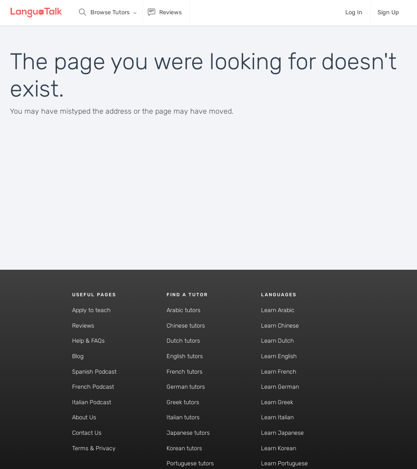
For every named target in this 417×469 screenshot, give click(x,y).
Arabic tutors (183, 310)
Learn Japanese (282, 432)
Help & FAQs (88, 340)
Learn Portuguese (284, 463)
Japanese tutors (188, 432)
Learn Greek (277, 402)
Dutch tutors (183, 340)
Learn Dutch (277, 340)
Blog (77, 356)
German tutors (186, 386)
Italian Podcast (91, 402)
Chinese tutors (186, 325)
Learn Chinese (280, 325)
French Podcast (93, 386)
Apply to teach (91, 310)
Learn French (278, 371)
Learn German (280, 386)
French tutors (184, 371)
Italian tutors (183, 417)
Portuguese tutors (190, 463)
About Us (84, 417)
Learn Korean (278, 448)
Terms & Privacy (94, 448)
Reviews (83, 325)
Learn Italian (277, 417)
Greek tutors (183, 402)
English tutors (185, 356)
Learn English (279, 356)
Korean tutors (184, 448)
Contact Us (86, 432)
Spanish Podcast (94, 371)
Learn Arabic (277, 310)
